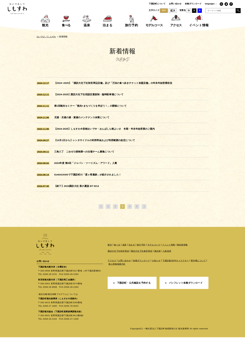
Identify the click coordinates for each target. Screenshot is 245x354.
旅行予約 (141, 262)
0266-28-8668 (50, 304)
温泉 (124, 262)
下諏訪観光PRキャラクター (175, 278)
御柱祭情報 (182, 262)
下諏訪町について (157, 4)
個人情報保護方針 (116, 281)
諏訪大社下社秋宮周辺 (118, 268)
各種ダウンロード (193, 4)
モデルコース (154, 262)
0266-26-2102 (50, 335)
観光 (110, 262)
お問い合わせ (175, 4)
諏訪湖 (157, 268)
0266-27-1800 (50, 323)
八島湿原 (167, 268)
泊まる (132, 262)
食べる (117, 262)
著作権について (198, 278)
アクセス (112, 278)
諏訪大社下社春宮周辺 (141, 268)
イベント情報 (168, 262)
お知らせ (156, 278)
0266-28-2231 (50, 291)
